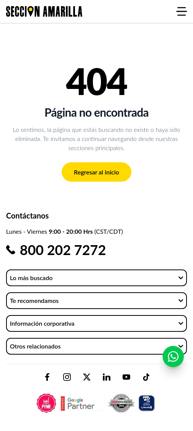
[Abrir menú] (181, 11)
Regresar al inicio (96, 172)
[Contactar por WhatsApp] (173, 356)
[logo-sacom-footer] (97, 397)
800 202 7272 (63, 249)
